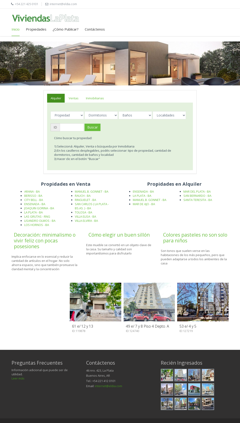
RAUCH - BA (83, 196)
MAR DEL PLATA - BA (197, 191)
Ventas (74, 98)
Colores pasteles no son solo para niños (195, 238)
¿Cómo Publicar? (66, 29)
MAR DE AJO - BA (144, 204)
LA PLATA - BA (33, 212)
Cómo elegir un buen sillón (119, 235)
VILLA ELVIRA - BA (86, 221)
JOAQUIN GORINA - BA (39, 208)
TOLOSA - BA (83, 212)
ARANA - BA (32, 191)
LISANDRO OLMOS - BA (39, 221)
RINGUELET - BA (85, 200)
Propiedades (36, 29)
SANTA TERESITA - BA (197, 200)
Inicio (16, 29)
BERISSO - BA (33, 196)
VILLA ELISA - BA (85, 216)
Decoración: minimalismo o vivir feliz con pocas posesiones (45, 241)
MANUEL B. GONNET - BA (91, 191)
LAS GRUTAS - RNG (37, 216)
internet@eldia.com (108, 386)
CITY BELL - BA (33, 200)
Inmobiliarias (95, 98)
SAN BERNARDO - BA (197, 196)
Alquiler (56, 98)
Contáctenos (95, 29)
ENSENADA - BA (34, 204)
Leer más (18, 378)
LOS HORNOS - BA (36, 225)
